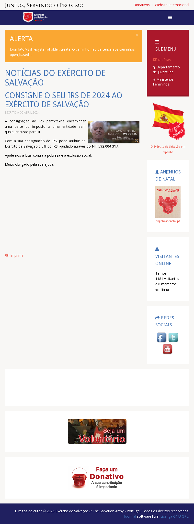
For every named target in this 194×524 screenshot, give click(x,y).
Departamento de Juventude (166, 69)
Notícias (162, 59)
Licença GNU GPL (173, 516)
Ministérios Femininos (163, 81)
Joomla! (130, 516)
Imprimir (14, 255)
